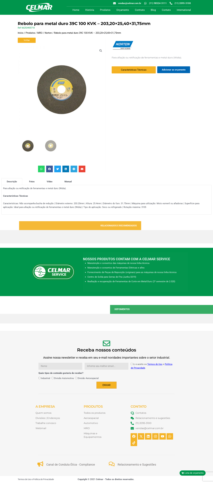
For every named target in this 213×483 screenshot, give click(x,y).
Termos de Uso (154, 364)
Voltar (27, 40)
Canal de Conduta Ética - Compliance (70, 464)
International (184, 9)
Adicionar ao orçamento (173, 69)
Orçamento (122, 9)
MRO (39, 32)
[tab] (11, 181)
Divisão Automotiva (64, 378)
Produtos (105, 9)
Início (20, 32)
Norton (48, 32)
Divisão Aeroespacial (88, 378)
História (89, 9)
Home (75, 9)
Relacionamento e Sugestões (137, 464)
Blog (153, 9)
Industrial (45, 378)
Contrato (140, 9)
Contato (166, 9)
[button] (100, 50)
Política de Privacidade (43, 479)
